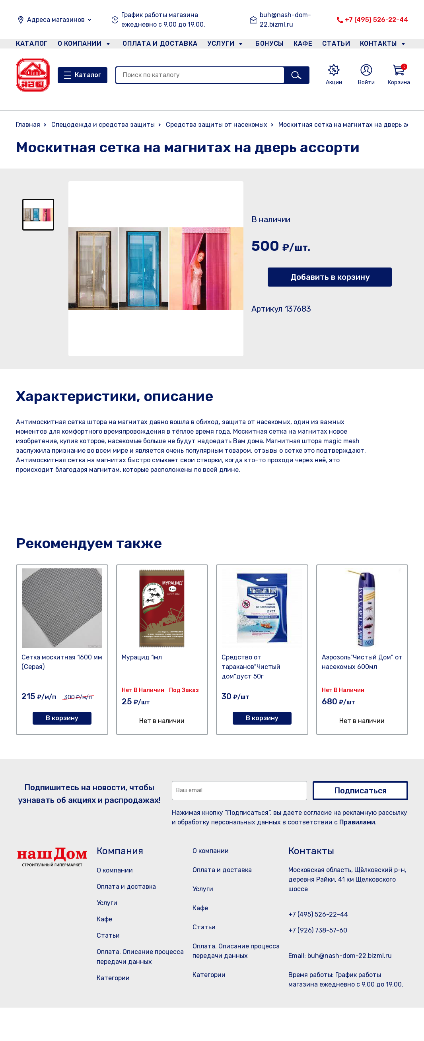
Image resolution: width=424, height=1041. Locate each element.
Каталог (30, 45)
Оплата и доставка (157, 45)
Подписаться (360, 790)
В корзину (62, 718)
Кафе (302, 45)
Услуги (217, 45)
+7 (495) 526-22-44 (376, 19)
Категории (113, 978)
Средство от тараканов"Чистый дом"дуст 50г (251, 666)
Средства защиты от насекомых (216, 124)
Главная (28, 124)
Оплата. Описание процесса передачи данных (235, 983)
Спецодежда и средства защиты (103, 124)
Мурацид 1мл (142, 657)
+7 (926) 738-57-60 (317, 930)
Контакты (383, 45)
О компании (80, 45)
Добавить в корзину (330, 277)
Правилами (357, 822)
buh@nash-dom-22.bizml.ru (285, 19)
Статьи (338, 45)
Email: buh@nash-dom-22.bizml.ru (340, 956)
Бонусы (266, 45)
